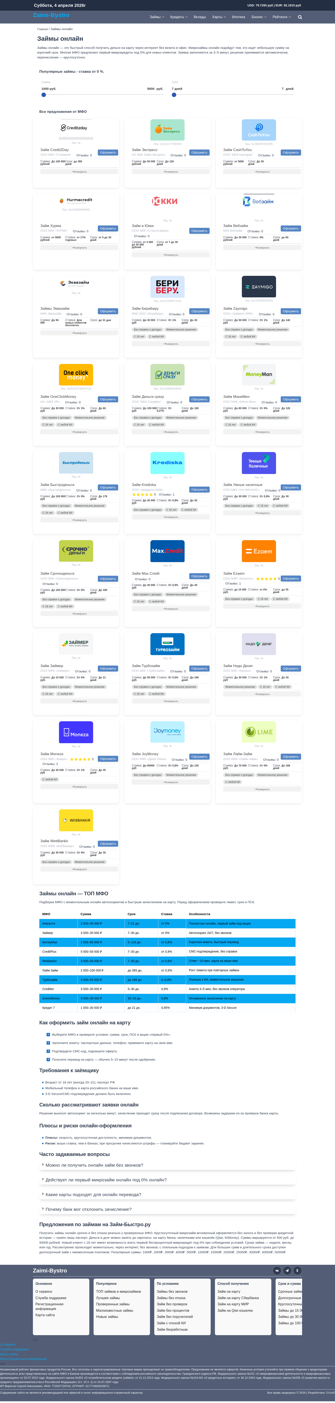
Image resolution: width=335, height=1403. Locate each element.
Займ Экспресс (145, 150)
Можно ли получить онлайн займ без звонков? (94, 1166)
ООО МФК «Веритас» (238, 579)
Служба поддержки (50, 1299)
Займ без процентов (173, 1312)
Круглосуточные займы (296, 1306)
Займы (155, 17)
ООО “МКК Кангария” (238, 155)
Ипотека (238, 17)
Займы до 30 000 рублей (298, 1318)
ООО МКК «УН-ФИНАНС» (241, 490)
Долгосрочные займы (295, 1299)
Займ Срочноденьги (57, 575)
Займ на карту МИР (233, 1306)
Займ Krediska (144, 486)
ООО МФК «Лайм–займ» (240, 760)
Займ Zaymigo (235, 309)
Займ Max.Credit (146, 575)
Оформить (108, 152)
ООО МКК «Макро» (54, 760)
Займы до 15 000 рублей (298, 1312)
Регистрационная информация (49, 1308)
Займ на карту (228, 1293)
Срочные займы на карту (298, 1293)
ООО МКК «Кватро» (237, 672)
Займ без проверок (172, 1306)
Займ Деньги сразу (148, 397)
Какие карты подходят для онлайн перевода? (93, 1196)
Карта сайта (45, 1317)
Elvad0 (330, 1394)
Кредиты (177, 17)
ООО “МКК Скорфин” (147, 402)
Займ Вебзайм (235, 226)
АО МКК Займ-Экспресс (148, 155)
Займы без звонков (172, 1293)
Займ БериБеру (145, 309)
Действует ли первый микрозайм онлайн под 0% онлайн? (106, 1181)
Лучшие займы (108, 1299)
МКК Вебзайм (232, 231)
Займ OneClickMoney (58, 397)
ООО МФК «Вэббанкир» (57, 847)
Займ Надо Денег (238, 667)
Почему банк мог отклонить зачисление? (89, 1211)
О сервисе (43, 1293)
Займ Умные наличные (243, 486)
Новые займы (107, 1318)
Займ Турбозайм (146, 667)
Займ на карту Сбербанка (238, 1299)
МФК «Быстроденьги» (55, 490)
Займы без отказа (171, 1299)
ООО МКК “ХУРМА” (54, 231)
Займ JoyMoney (145, 755)
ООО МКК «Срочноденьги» (59, 579)
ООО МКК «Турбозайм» (148, 672)
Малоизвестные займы (114, 1312)
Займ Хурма (50, 226)
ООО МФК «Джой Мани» (149, 760)
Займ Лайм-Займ (237, 755)
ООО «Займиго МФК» (238, 314)
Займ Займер (51, 667)
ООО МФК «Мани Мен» (239, 402)
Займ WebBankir (54, 843)
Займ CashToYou (237, 150)
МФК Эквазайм (50, 314)
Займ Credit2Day (54, 150)
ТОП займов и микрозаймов (118, 1293)
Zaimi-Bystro (51, 15)
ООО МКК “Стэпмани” (55, 155)
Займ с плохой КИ (171, 1325)
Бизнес (257, 17)
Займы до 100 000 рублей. (299, 1325)
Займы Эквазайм (54, 309)
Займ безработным (172, 1331)
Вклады (200, 17)
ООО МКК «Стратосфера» (150, 231)
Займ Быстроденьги (57, 486)
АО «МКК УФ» (50, 402)
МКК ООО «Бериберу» (148, 314)
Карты (217, 17)
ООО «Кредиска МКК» (147, 490)
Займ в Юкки (143, 226)
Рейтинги (280, 17)
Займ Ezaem (234, 575)
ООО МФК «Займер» (55, 672)
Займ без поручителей (175, 1318)
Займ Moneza (51, 755)
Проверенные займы (113, 1306)
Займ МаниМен (236, 397)
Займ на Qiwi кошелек (235, 1312)
